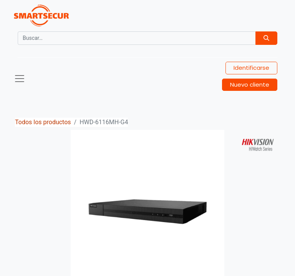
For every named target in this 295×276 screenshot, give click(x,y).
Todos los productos (43, 122)
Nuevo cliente (249, 84)
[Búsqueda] (266, 38)
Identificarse (251, 68)
